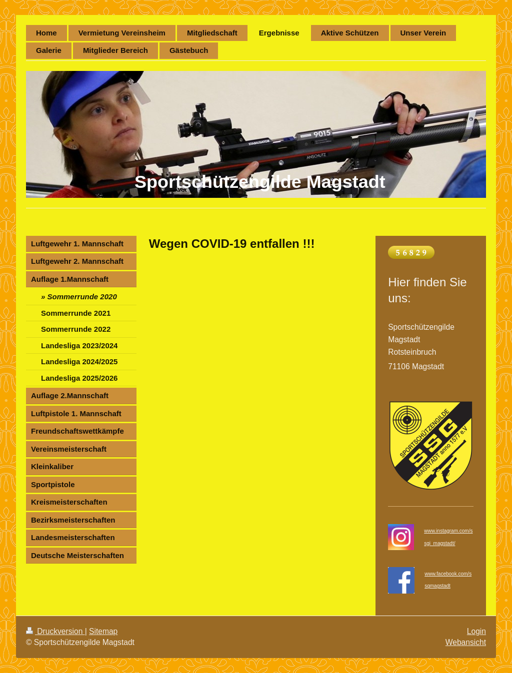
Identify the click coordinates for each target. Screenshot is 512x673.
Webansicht (466, 642)
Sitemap (103, 631)
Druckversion (55, 631)
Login (476, 631)
